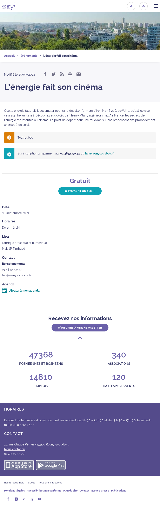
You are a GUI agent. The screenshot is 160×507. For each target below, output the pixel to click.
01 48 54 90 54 (12, 269)
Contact (84, 490)
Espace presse (100, 490)
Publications (118, 490)
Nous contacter (14, 449)
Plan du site (70, 490)
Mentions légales (14, 490)
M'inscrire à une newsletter (80, 327)
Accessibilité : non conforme (44, 490)
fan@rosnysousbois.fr (16, 275)
